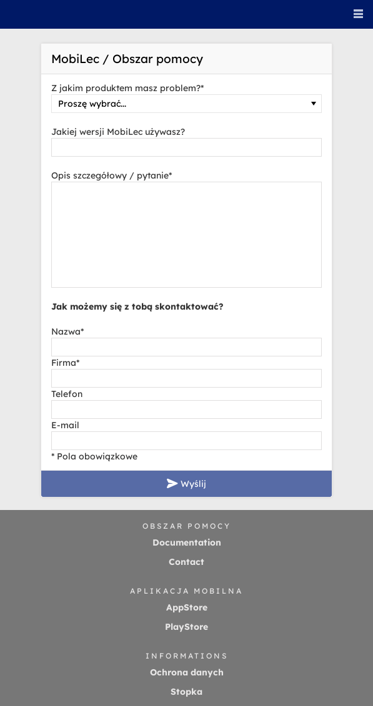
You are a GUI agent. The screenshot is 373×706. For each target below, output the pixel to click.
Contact (186, 561)
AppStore (186, 607)
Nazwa (67, 331)
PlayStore (186, 626)
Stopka (186, 691)
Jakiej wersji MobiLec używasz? (118, 131)
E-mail (65, 425)
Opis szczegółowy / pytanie (111, 175)
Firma (65, 362)
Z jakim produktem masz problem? (127, 88)
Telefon (66, 394)
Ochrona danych (187, 672)
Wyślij (186, 483)
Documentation (186, 542)
